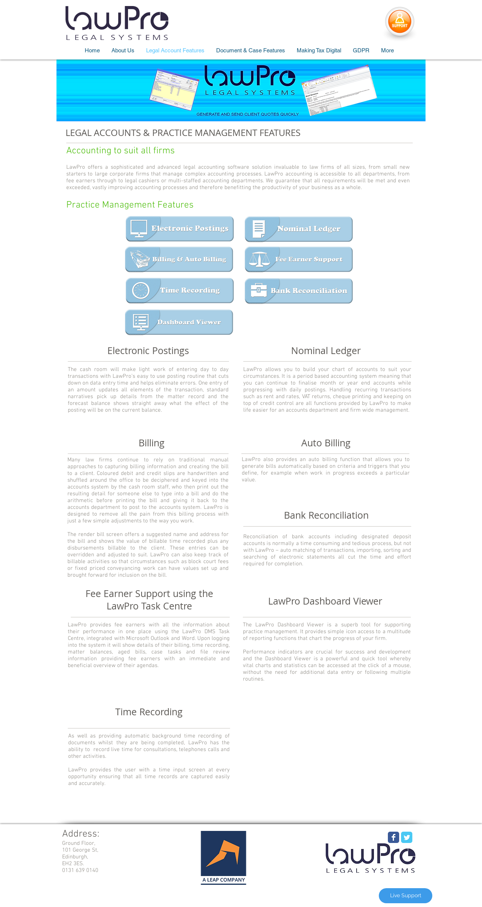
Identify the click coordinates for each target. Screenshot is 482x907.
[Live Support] (405, 895)
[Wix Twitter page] (406, 837)
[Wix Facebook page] (393, 837)
